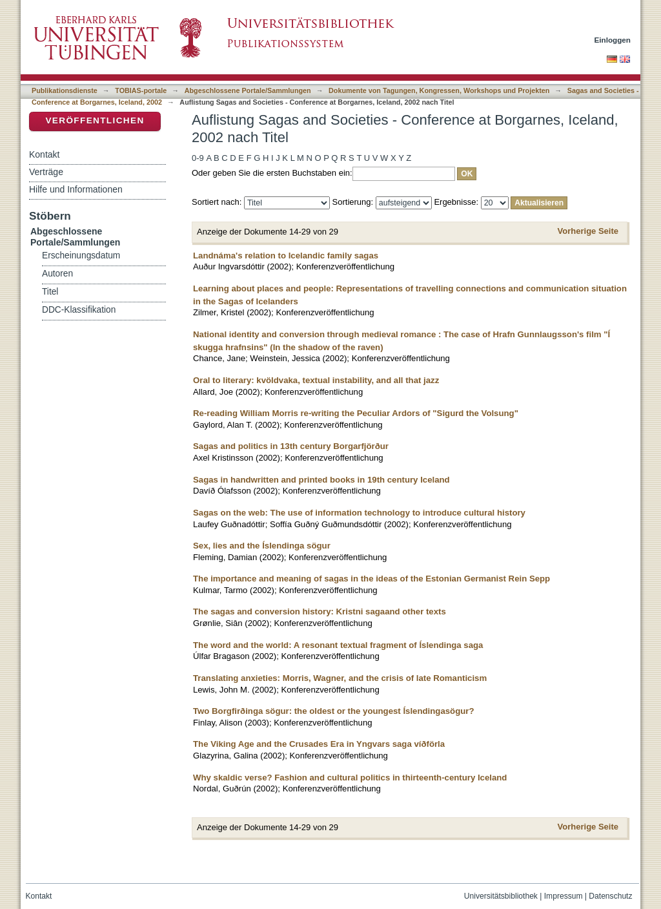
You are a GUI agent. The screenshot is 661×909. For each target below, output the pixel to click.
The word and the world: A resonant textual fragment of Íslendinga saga (338, 645)
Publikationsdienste (64, 90)
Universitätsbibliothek (501, 896)
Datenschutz (610, 896)
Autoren (57, 273)
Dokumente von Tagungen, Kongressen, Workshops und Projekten (439, 90)
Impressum (563, 896)
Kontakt (44, 154)
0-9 (198, 158)
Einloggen (613, 40)
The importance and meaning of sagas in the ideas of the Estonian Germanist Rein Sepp (371, 578)
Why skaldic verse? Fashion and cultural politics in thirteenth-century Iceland (350, 777)
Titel (50, 292)
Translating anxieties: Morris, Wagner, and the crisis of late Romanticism (340, 678)
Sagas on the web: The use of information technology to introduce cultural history (359, 512)
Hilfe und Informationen (76, 189)
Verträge (46, 172)
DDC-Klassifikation (79, 310)
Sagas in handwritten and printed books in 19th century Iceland (321, 480)
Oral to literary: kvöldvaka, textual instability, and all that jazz (316, 380)
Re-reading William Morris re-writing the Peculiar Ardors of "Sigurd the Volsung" (355, 413)
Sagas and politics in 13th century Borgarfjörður (291, 446)
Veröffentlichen (94, 120)
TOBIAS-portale (141, 90)
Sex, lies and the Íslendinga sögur (261, 545)
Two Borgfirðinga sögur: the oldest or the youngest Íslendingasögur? (333, 711)
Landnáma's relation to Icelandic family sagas (285, 255)
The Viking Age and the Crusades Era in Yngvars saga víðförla (319, 744)
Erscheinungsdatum (81, 255)
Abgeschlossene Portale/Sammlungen (248, 90)
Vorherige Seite (588, 231)
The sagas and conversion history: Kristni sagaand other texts (319, 611)
